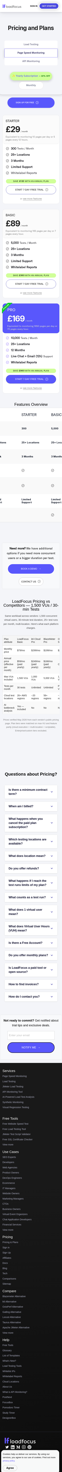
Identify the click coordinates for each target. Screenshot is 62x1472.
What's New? (9, 1361)
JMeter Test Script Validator (18, 1134)
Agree (10, 1468)
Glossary (7, 1350)
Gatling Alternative (11, 1312)
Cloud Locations (10, 1381)
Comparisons (9, 1278)
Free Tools (7, 1345)
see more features (32, 198)
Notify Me (31, 1047)
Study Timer (8, 1412)
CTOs (5, 1203)
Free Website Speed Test (17, 1123)
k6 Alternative (9, 1301)
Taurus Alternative (11, 1322)
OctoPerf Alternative (12, 1306)
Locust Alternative (11, 1317)
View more (7, 1144)
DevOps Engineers (12, 1178)
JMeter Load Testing (12, 1086)
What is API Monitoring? (14, 1392)
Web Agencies (9, 1167)
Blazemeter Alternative (14, 1296)
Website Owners (10, 1193)
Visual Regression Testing (15, 1107)
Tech (4, 1273)
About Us (7, 1386)
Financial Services (11, 1224)
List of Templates (11, 1355)
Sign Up (6, 1252)
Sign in (6, 1247)
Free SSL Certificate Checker (19, 1139)
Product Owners (10, 1172)
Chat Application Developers (17, 1219)
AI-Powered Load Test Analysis (18, 1097)
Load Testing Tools (11, 1366)
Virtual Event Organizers (14, 1214)
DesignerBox (9, 1418)
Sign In (34, 6)
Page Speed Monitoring (14, 1076)
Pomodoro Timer (11, 1407)
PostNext (7, 1397)
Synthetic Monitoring (12, 1102)
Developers (8, 1162)
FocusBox (7, 1402)
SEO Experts (9, 1157)
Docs (5, 1263)
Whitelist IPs (8, 1371)
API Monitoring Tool (12, 1091)
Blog (4, 1268)
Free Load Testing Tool (15, 1129)
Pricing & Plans (10, 1242)
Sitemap (6, 1283)
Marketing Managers (13, 1198)
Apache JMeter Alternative (15, 1327)
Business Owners (11, 1209)
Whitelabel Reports (12, 1376)
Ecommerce (8, 1183)
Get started (49, 6)
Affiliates (6, 1258)
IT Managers (8, 1188)
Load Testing (9, 1081)
